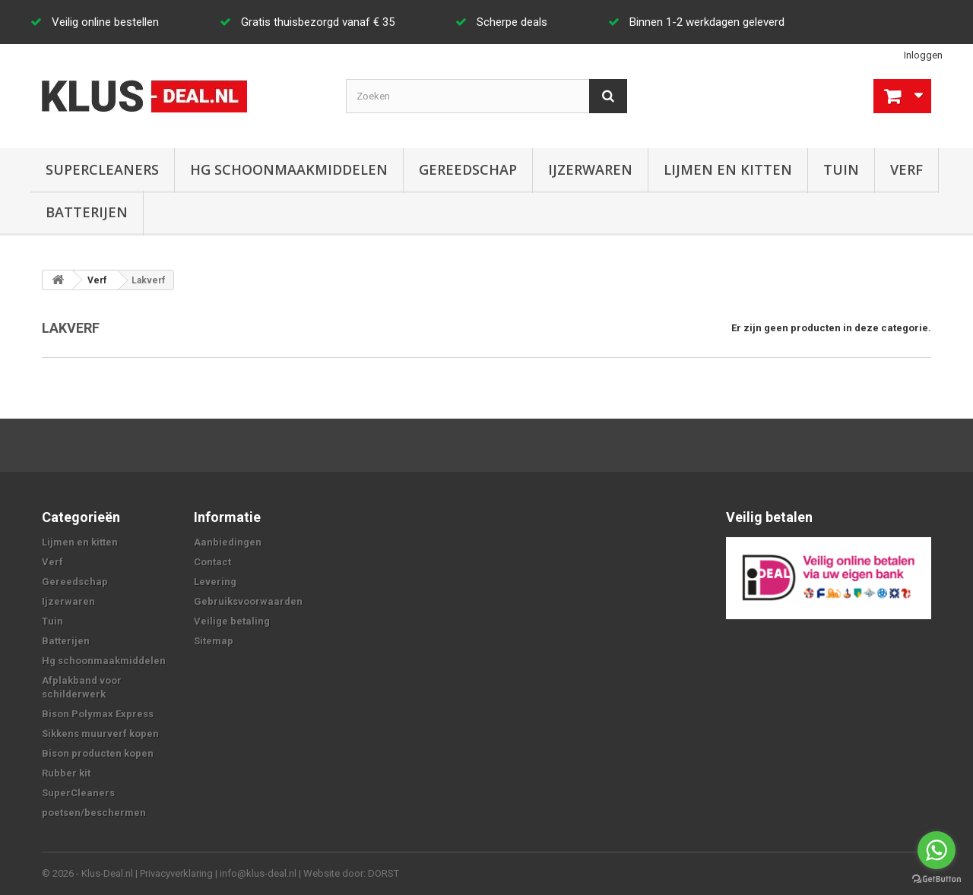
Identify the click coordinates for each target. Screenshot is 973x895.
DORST (383, 873)
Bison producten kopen (98, 753)
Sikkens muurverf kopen (100, 733)
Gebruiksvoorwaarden (248, 601)
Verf (906, 169)
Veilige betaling (232, 621)
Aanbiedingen (227, 542)
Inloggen (923, 55)
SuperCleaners (102, 169)
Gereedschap (468, 169)
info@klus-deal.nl (258, 873)
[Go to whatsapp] (937, 850)
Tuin (841, 169)
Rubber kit (66, 773)
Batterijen (87, 212)
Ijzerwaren (590, 169)
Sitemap (213, 641)
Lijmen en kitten (728, 169)
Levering (215, 581)
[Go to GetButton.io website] (936, 879)
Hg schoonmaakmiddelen (289, 169)
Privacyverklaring (176, 873)
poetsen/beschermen (94, 812)
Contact (212, 562)
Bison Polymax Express (98, 713)
